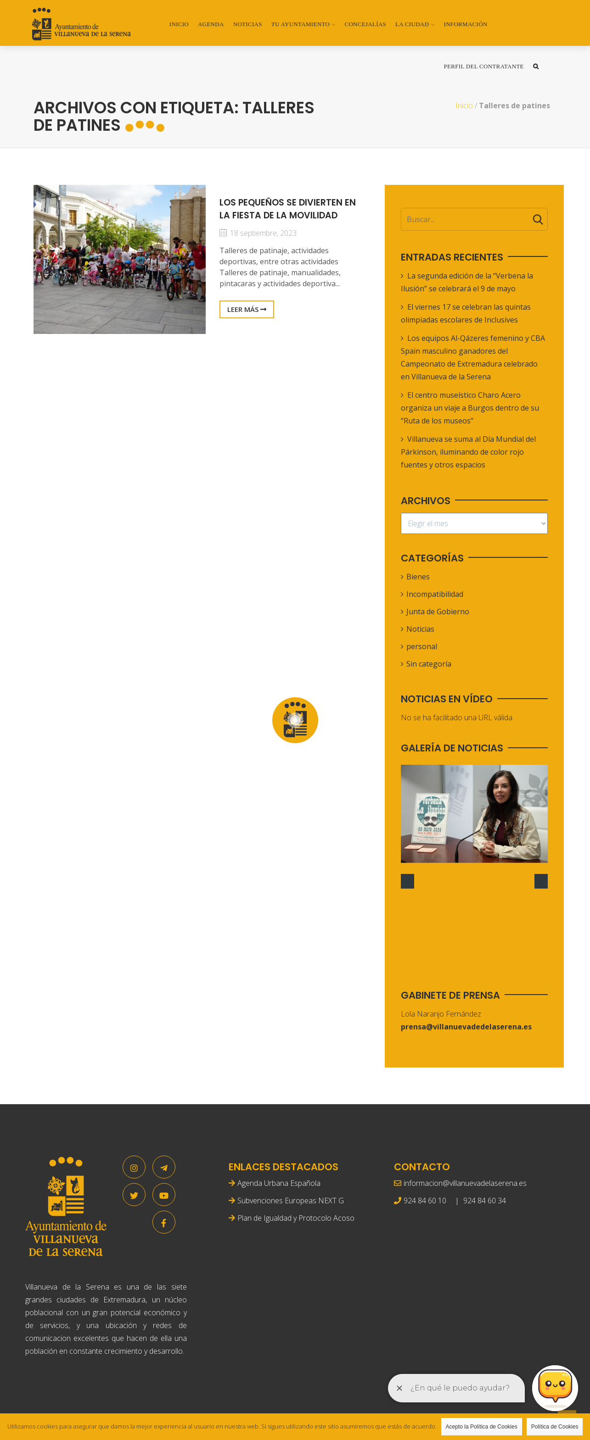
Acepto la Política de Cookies (481, 1426)
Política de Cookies (555, 1426)
